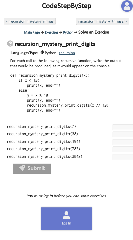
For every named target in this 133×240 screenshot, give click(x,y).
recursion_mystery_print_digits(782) (43, 149)
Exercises (51, 33)
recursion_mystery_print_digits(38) (42, 134)
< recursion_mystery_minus (29, 21)
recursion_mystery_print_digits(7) (41, 126)
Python (68, 33)
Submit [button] (32, 168)
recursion (67, 53)
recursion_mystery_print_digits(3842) (44, 156)
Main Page (32, 33)
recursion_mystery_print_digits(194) (43, 141)
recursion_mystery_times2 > (102, 21)
